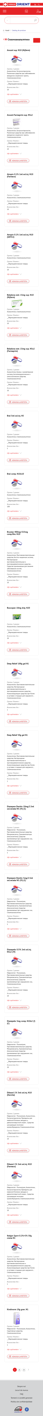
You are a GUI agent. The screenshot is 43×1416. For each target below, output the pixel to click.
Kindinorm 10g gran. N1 (17, 1309)
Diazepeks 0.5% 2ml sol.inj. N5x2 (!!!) (19, 950)
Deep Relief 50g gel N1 (17, 735)
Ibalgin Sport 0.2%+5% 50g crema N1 (19, 1236)
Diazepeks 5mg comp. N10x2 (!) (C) (21, 1022)
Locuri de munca (21, 1390)
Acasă (7, 30)
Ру (39, 4)
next (28, 1369)
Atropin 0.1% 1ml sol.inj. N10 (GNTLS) (20, 235)
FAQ (21, 1394)
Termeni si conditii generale (21, 1398)
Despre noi (21, 1386)
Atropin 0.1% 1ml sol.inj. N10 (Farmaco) (20, 175)
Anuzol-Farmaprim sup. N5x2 (20, 115)
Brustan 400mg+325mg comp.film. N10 (17, 533)
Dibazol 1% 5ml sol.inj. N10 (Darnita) (19, 1093)
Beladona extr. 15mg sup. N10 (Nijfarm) (20, 296)
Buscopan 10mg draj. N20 (18, 607)
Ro (35, 4)
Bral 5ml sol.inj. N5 (15, 415)
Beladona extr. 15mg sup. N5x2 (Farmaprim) (21, 349)
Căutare (35, 20)
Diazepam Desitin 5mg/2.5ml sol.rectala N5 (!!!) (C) (20, 879)
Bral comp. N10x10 (15, 473)
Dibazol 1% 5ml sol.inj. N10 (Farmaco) (19, 1165)
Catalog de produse (19, 30)
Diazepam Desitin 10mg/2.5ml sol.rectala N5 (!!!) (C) (20, 807)
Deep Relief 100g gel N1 (18, 663)
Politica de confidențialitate (21, 1401)
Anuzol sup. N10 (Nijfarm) (18, 50)
